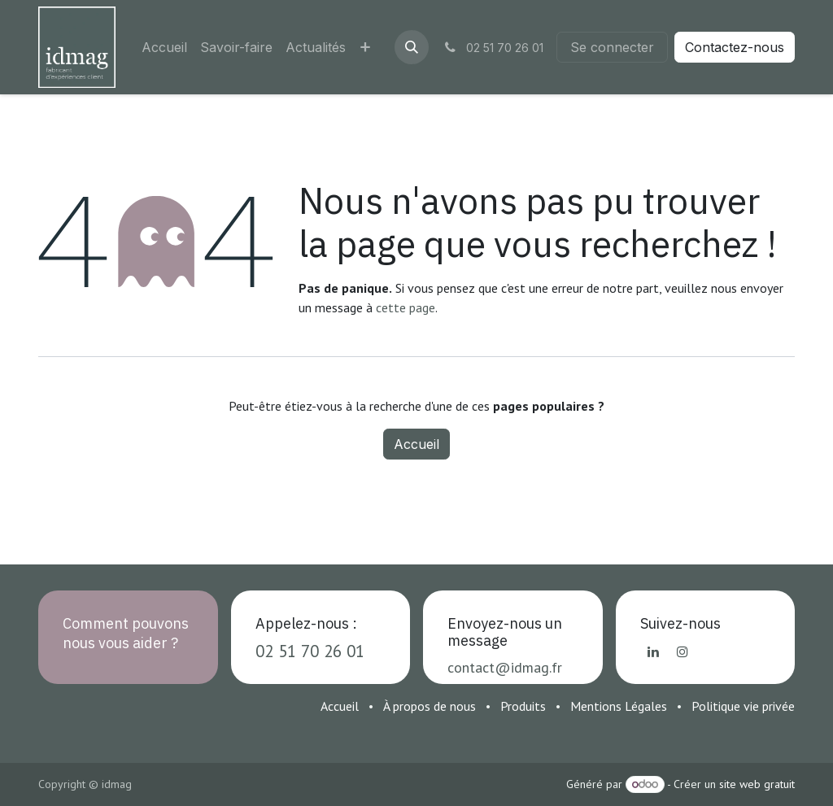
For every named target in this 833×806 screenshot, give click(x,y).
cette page (405, 307)
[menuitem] (164, 47)
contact (471, 667)
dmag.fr (538, 667)
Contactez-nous (734, 47)
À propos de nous (429, 706)
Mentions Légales (618, 706)
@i (504, 667)
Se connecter (612, 47)
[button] (412, 47)
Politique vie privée (743, 706)
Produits (523, 706)
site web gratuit (757, 784)
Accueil (416, 444)
